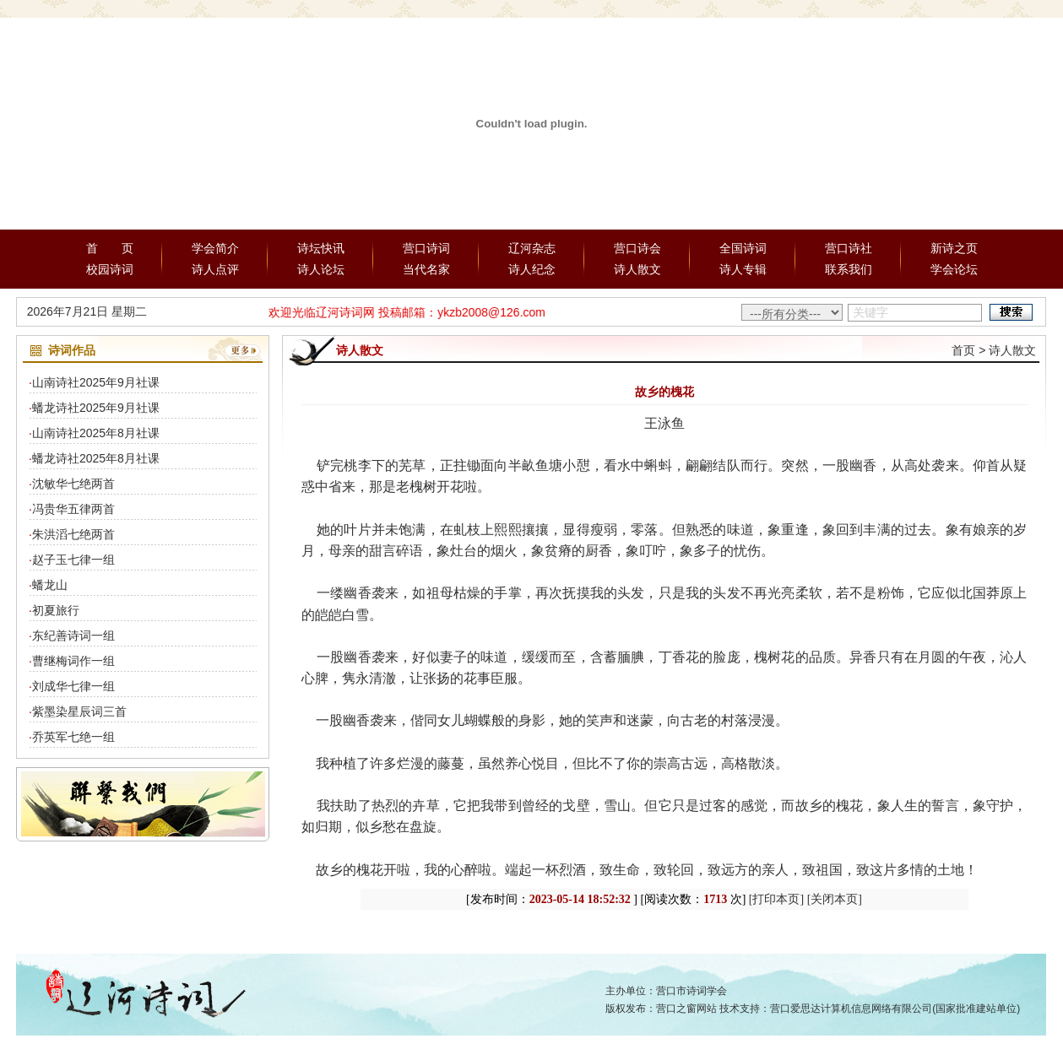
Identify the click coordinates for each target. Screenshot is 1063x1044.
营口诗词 (426, 248)
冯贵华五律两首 (73, 509)
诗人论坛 (320, 269)
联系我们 (848, 269)
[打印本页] (776, 899)
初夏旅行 (55, 610)
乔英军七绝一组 (73, 737)
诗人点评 (215, 269)
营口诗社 (848, 248)
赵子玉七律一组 (73, 559)
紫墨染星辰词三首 (79, 711)
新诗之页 (954, 248)
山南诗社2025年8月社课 (96, 433)
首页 (963, 350)
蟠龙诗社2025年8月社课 (96, 458)
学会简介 (215, 248)
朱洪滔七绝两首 (73, 534)
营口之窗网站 (686, 1008)
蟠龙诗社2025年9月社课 (96, 407)
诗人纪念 (532, 269)
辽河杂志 (532, 248)
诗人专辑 (743, 269)
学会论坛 (954, 269)
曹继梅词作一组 (73, 661)
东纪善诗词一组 (73, 635)
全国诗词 (743, 248)
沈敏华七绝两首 (73, 483)
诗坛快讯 (320, 248)
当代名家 (426, 269)
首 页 (109, 248)
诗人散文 (637, 269)
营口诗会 (637, 248)
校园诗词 (109, 269)
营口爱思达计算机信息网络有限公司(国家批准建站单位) (895, 1008)
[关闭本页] (834, 899)
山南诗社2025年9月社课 (96, 382)
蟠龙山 (50, 585)
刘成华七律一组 (73, 686)
